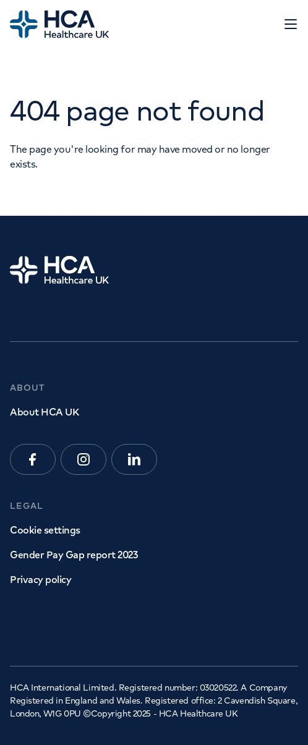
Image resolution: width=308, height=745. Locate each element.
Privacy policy (40, 579)
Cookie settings (45, 530)
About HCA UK (44, 412)
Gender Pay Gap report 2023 (74, 554)
